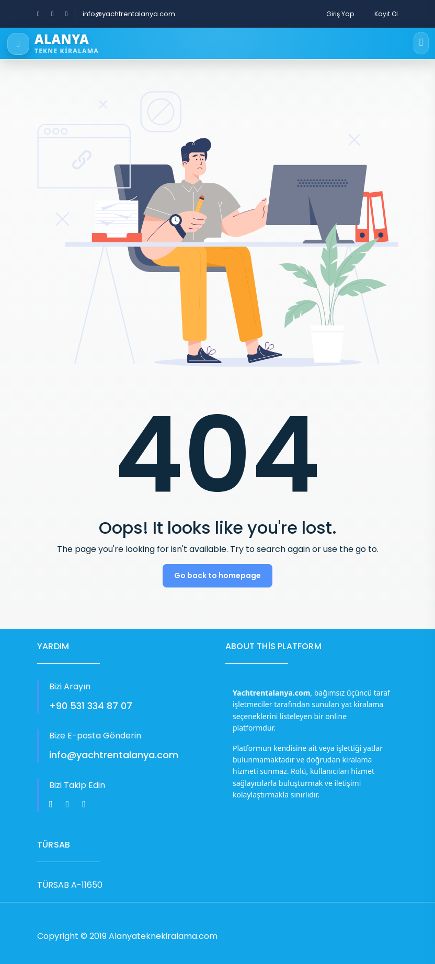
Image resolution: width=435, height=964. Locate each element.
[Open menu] (421, 43)
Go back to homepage (217, 575)
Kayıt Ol (386, 13)
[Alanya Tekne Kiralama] (201, 44)
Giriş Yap (340, 13)
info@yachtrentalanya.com (129, 14)
